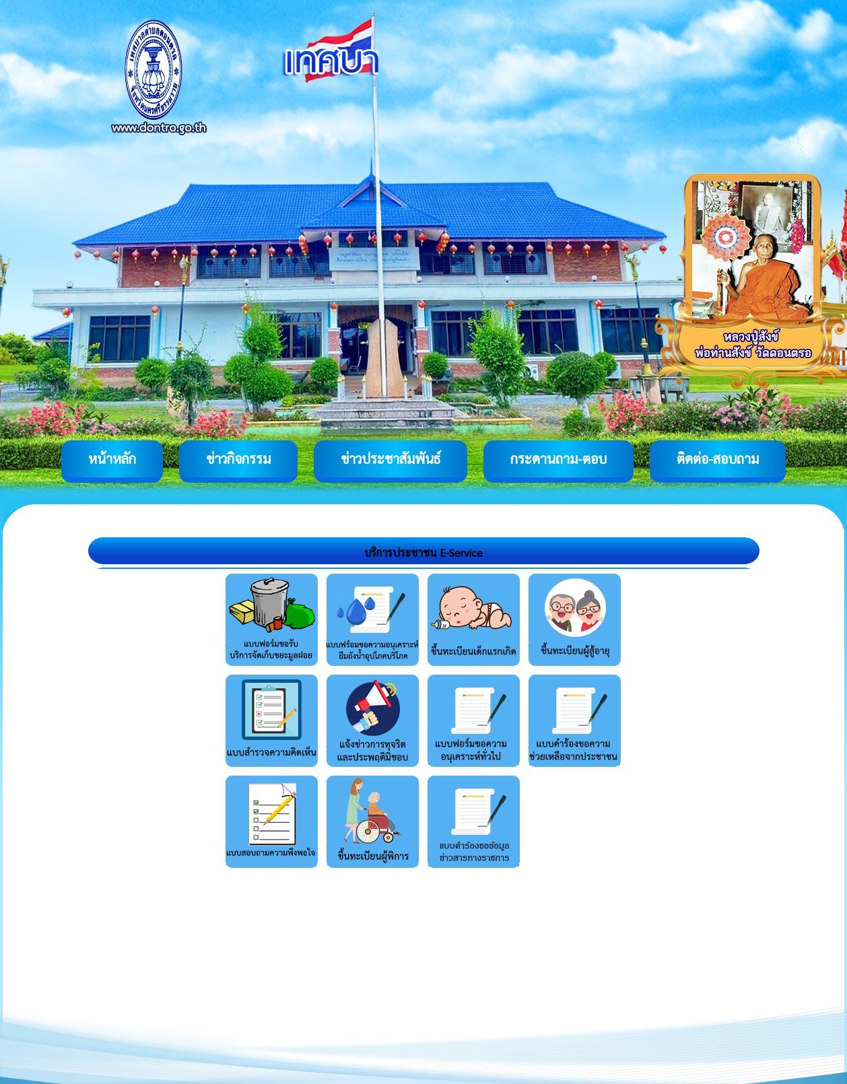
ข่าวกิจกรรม (238, 458)
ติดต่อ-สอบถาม (718, 458)
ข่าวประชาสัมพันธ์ (390, 458)
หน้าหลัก (112, 458)
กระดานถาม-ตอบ (558, 458)
